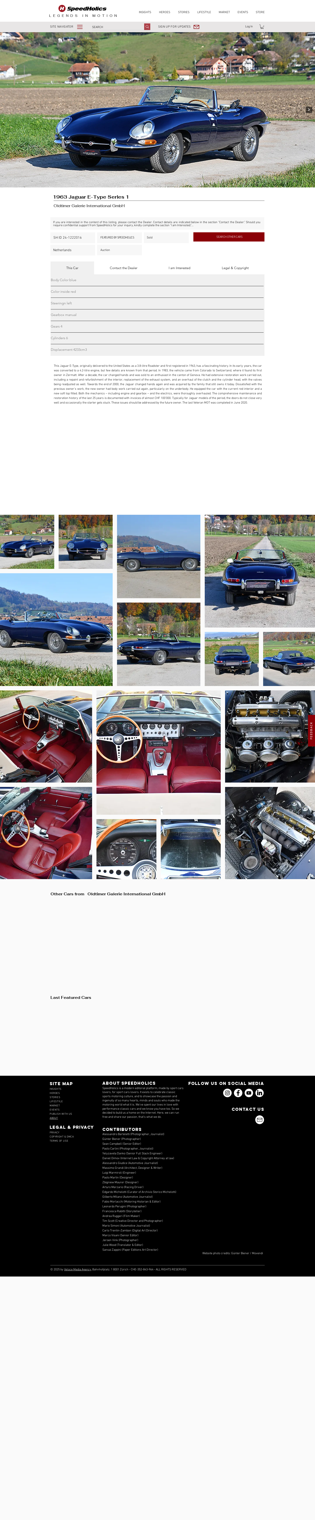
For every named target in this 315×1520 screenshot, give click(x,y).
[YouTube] (249, 1093)
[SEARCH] (113, 27)
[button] (69, 26)
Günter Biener (240, 1253)
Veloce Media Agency (77, 1269)
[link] (262, 27)
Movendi (257, 1253)
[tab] (72, 267)
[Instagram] (227, 1093)
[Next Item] (309, 110)
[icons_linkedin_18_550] (259, 1093)
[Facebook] (238, 1093)
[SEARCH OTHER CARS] (228, 237)
